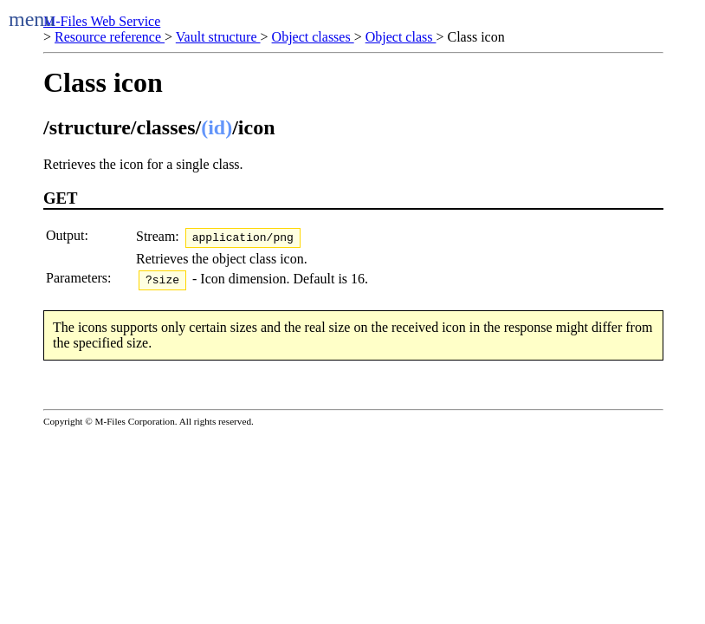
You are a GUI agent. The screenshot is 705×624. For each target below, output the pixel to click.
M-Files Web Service (101, 21)
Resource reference (110, 36)
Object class (401, 36)
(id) (216, 127)
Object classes (313, 36)
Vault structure (218, 36)
